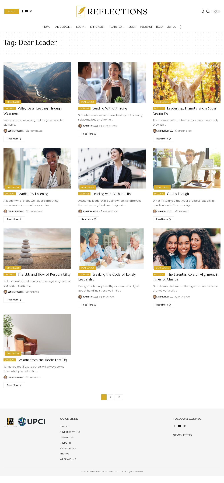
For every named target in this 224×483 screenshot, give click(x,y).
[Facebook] (22, 11)
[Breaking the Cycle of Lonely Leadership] (89, 305)
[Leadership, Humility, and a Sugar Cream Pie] (163, 139)
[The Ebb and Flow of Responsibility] (14, 305)
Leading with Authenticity (115, 193)
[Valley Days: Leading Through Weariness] (14, 139)
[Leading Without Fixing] (89, 134)
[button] (11, 11)
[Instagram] (31, 11)
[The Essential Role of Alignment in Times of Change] (163, 305)
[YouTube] (26, 11)
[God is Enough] (163, 219)
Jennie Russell (15, 131)
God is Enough (179, 193)
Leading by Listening (35, 193)
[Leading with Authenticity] (89, 219)
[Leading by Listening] (14, 219)
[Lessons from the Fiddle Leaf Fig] (14, 390)
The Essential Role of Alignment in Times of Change (180, 277)
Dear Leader (13, 101)
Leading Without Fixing (113, 108)
